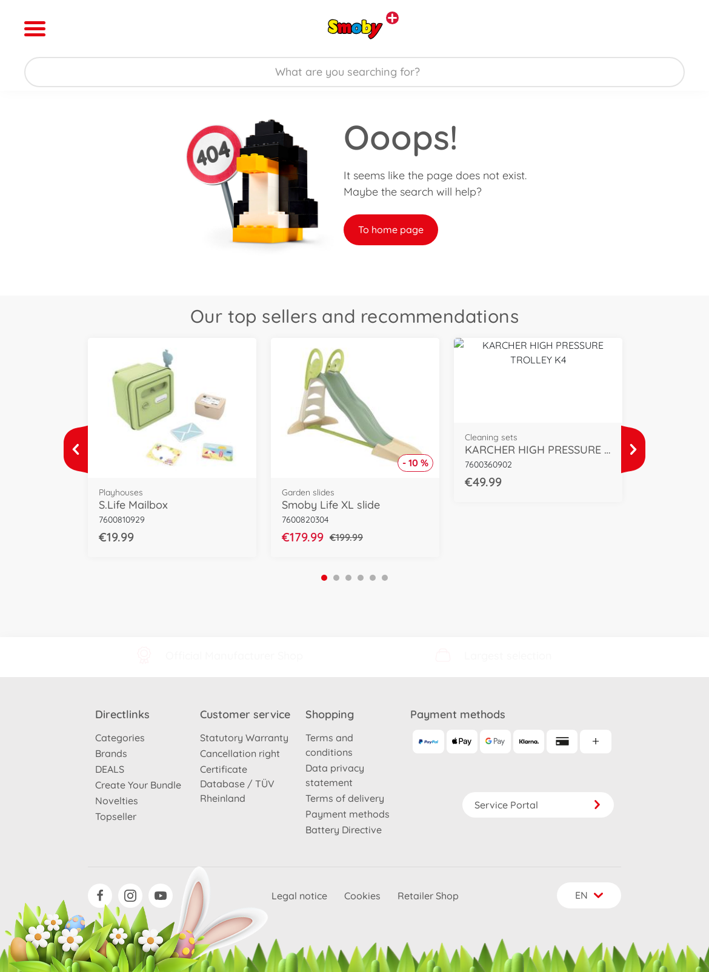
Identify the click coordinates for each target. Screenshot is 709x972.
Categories (120, 738)
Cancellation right (240, 753)
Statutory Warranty (244, 738)
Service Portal (538, 805)
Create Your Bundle (138, 785)
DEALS (109, 769)
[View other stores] (392, 18)
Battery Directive (343, 830)
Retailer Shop (428, 896)
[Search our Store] (354, 72)
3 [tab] (348, 578)
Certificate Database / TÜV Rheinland (237, 783)
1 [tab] (324, 578)
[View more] (76, 449)
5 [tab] (373, 578)
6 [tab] (385, 578)
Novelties (116, 801)
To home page (391, 229)
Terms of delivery (344, 798)
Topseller (115, 816)
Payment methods (347, 814)
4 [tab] (361, 578)
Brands (111, 753)
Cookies (362, 896)
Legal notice (299, 896)
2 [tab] (336, 578)
